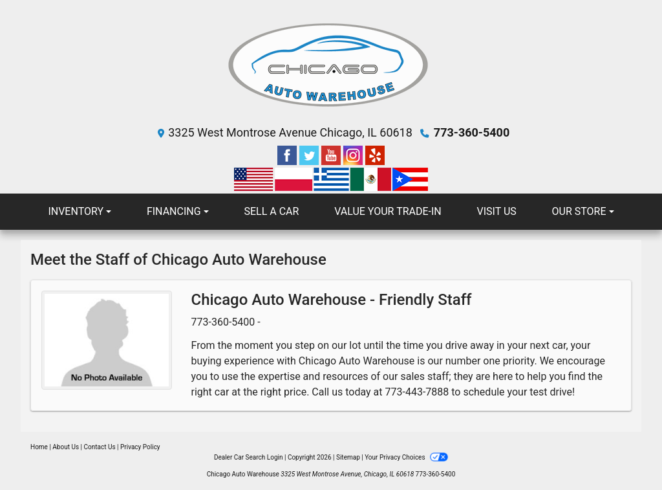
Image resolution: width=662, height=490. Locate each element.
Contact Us (100, 447)
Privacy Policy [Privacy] (140, 447)
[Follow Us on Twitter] (310, 154)
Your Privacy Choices (406, 457)
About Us (65, 447)
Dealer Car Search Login (248, 457)
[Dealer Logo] (331, 65)
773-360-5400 (471, 132)
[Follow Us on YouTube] (332, 154)
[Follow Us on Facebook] (288, 154)
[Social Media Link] (354, 154)
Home (39, 447)
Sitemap (348, 457)
